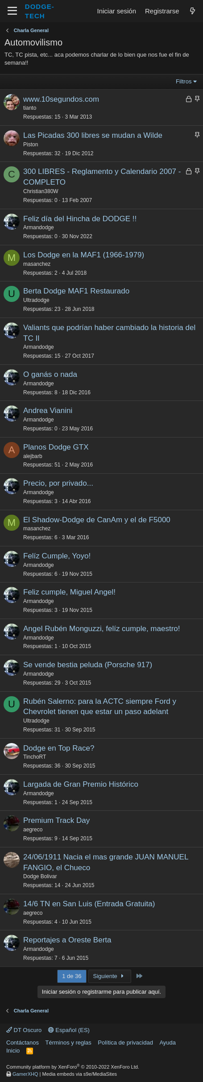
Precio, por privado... (58, 483)
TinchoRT (34, 757)
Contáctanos (22, 1042)
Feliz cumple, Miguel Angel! (69, 592)
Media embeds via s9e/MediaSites (79, 1074)
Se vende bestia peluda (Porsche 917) (87, 665)
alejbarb (32, 456)
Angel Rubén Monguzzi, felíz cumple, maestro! (101, 628)
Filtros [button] (183, 81)
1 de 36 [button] (71, 976)
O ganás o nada (50, 374)
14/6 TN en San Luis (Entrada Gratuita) (89, 904)
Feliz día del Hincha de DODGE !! (80, 219)
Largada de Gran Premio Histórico (80, 784)
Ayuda (167, 1042)
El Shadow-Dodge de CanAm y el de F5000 (96, 520)
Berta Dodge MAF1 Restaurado (76, 291)
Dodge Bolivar (40, 876)
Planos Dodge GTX (55, 447)
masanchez (36, 264)
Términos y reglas (68, 1042)
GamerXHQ (25, 1074)
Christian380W (40, 191)
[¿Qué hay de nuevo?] (192, 11)
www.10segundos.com (61, 99)
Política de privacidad (125, 1042)
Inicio (13, 1050)
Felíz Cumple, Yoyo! (57, 556)
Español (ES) (69, 1030)
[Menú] (12, 11)
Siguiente (110, 976)
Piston (30, 144)
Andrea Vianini (47, 410)
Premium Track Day (56, 820)
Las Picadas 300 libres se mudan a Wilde (92, 135)
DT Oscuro (23, 1030)
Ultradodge (36, 300)
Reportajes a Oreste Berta (67, 940)
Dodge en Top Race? (58, 748)
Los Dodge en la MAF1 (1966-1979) (83, 255)
